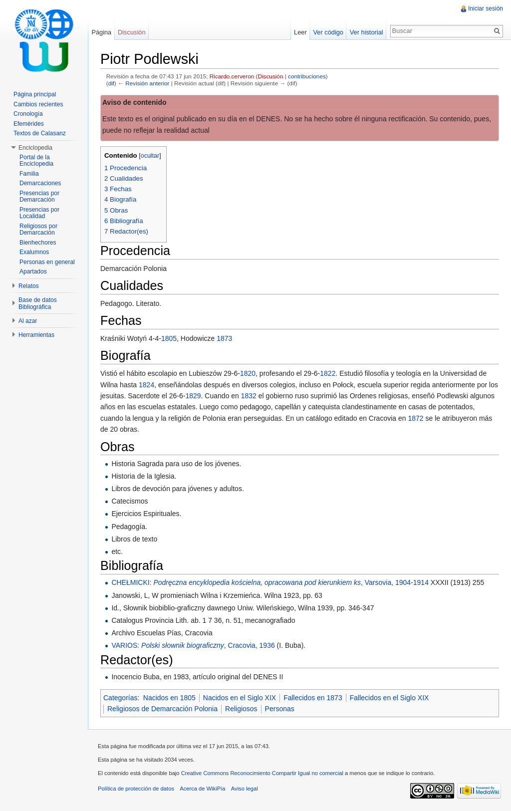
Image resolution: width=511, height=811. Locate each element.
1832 (248, 396)
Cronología (28, 113)
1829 (193, 396)
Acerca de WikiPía (202, 789)
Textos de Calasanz (39, 133)
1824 (146, 385)
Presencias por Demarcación (39, 197)
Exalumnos (34, 252)
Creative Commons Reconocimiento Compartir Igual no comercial (262, 773)
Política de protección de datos (136, 789)
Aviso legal (244, 789)
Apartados (33, 271)
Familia (29, 173)
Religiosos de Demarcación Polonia (162, 709)
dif (111, 83)
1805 (169, 338)
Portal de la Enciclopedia (36, 161)
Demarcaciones (40, 183)
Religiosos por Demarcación (38, 230)
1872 (415, 418)
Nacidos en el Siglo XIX (239, 698)
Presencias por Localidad (39, 213)
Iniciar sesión (485, 8)
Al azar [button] (27, 320)
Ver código (328, 32)
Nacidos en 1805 (169, 698)
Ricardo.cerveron (232, 76)
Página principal (34, 94)
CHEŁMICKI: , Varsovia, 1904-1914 (270, 582)
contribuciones (307, 76)
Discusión (270, 76)
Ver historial (366, 32)
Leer (300, 32)
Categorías (120, 698)
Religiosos (241, 709)
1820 (248, 373)
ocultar (150, 155)
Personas (279, 709)
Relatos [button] (28, 285)
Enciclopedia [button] (35, 147)
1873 (224, 338)
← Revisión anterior (143, 83)
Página (101, 32)
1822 (327, 373)
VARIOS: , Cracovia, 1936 (192, 645)
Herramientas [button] (36, 334)
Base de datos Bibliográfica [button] (37, 303)
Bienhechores (37, 242)
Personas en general (47, 262)
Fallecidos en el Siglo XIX (389, 698)
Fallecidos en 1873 (312, 698)
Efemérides (28, 123)
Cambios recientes (38, 104)
